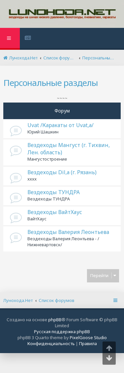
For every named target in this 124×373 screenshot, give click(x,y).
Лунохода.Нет (18, 300)
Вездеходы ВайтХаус (54, 212)
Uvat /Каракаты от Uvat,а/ (60, 125)
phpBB (55, 320)
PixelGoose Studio (88, 337)
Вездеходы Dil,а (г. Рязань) (62, 172)
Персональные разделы (50, 83)
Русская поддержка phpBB (62, 332)
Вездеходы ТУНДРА (53, 192)
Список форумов (56, 300)
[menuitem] (28, 38)
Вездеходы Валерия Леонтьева (68, 232)
